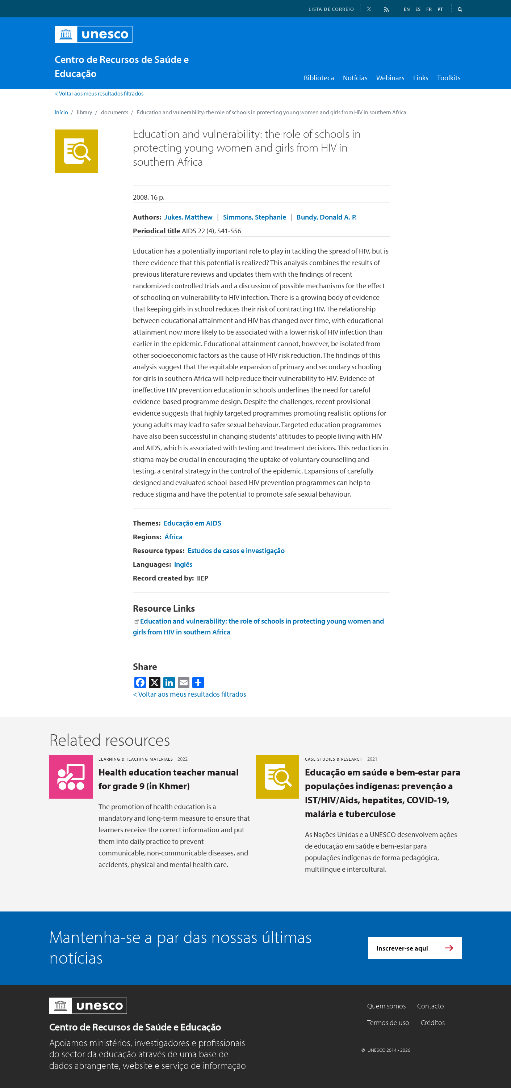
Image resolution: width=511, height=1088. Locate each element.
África (173, 536)
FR (429, 9)
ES (417, 9)
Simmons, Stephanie (254, 216)
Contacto (430, 1005)
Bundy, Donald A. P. (327, 216)
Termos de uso (388, 1022)
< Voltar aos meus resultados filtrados (99, 93)
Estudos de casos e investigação (236, 550)
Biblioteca (319, 77)
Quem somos (386, 1005)
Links (420, 77)
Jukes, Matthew (188, 216)
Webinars (390, 77)
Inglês (183, 564)
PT (440, 9)
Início (61, 112)
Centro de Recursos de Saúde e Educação (135, 1026)
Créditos (433, 1022)
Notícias (355, 77)
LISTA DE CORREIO (331, 9)
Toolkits (449, 77)
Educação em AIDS (192, 522)
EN (407, 9)
